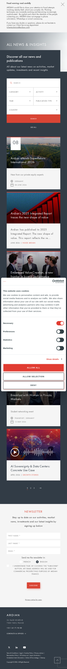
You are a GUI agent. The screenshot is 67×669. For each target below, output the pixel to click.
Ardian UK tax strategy (32, 658)
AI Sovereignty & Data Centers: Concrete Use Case (30, 468)
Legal (21, 653)
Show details (52, 359)
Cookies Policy (28, 653)
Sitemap (42, 658)
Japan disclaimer (35, 655)
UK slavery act (24, 655)
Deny (33, 385)
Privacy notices (39, 653)
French (27, 562)
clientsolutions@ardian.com (18, 27)
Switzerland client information (15, 658)
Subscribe (33, 585)
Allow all (33, 367)
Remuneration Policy (12, 655)
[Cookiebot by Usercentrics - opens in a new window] (52, 281)
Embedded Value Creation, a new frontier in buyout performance (32, 274)
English (43, 562)
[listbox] (20, 91)
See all (33, 127)
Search (33, 118)
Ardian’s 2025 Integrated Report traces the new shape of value (31, 215)
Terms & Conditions (12, 653)
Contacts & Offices (15, 633)
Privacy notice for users (33, 600)
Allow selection (33, 376)
